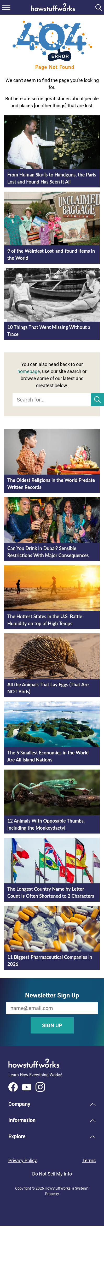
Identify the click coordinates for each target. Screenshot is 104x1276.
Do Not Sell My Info (52, 1174)
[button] (52, 1104)
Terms (89, 1160)
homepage (29, 371)
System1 (82, 1188)
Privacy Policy (22, 1160)
